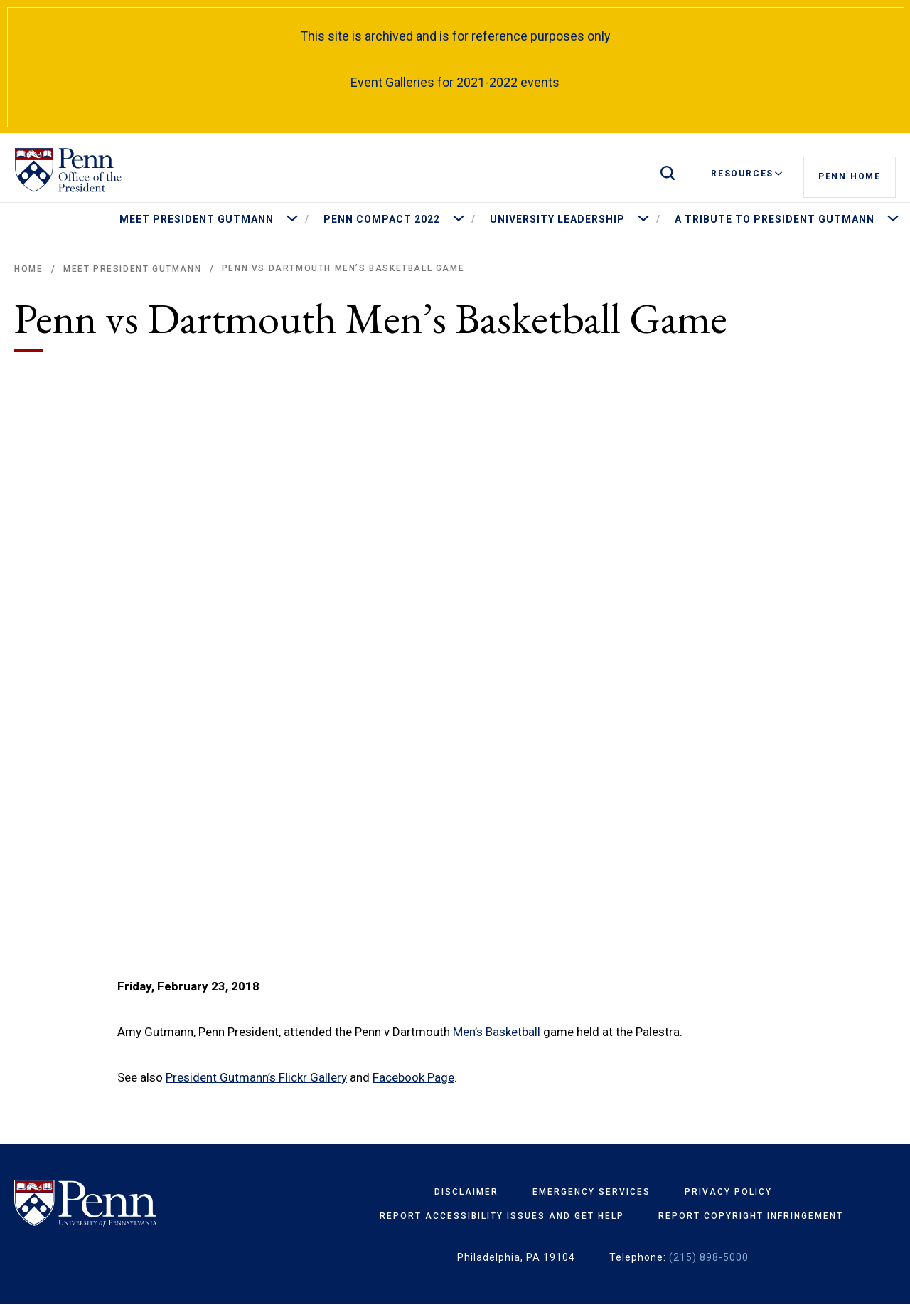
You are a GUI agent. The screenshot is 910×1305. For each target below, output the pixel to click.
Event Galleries (392, 82)
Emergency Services (591, 1192)
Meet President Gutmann (132, 269)
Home (28, 269)
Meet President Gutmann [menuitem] (196, 219)
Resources (746, 173)
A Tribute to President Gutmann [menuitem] (774, 219)
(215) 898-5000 (709, 1257)
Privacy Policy (728, 1192)
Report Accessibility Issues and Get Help (502, 1216)
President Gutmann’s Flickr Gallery (256, 1077)
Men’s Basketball (496, 1032)
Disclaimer (466, 1192)
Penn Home (849, 174)
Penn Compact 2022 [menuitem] (381, 219)
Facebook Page (413, 1077)
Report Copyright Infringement (750, 1216)
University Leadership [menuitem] (557, 219)
